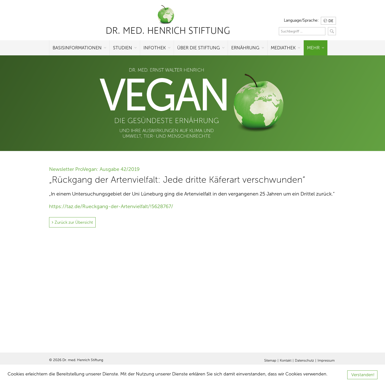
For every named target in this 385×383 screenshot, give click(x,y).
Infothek (154, 47)
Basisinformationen (77, 47)
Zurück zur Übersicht (74, 222)
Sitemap (270, 360)
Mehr (313, 47)
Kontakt (285, 360)
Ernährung (245, 47)
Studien (122, 47)
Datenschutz (304, 360)
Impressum (326, 360)
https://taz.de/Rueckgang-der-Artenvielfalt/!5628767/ (111, 206)
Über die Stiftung (198, 47)
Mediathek (283, 47)
